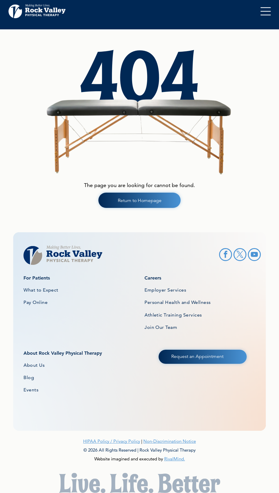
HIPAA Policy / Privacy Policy (111, 441)
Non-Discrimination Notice (169, 441)
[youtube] (254, 255)
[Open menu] (265, 11)
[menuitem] (81, 290)
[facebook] (225, 255)
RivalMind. (174, 459)
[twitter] (239, 255)
